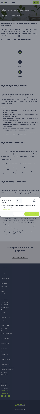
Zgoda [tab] (19, 201)
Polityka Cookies (6, 209)
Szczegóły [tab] (26, 201)
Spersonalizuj (18, 214)
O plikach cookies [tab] (35, 200)
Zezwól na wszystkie (32, 214)
